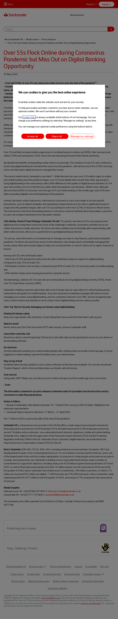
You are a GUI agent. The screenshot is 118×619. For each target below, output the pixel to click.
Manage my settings (82, 136)
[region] (59, 116)
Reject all (57, 136)
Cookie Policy (29, 117)
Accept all (32, 136)
